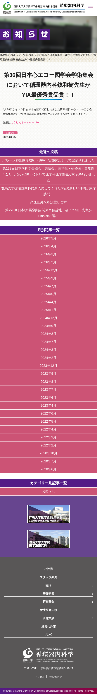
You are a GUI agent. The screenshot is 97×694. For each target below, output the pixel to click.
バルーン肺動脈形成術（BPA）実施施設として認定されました (48, 160)
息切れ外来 (48, 626)
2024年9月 (48, 326)
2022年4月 (48, 429)
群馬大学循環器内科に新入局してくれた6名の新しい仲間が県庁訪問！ (48, 191)
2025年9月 (48, 278)
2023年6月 (48, 397)
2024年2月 (48, 358)
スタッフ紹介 (48, 577)
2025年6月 (48, 294)
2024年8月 (48, 334)
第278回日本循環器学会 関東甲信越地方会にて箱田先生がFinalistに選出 (48, 213)
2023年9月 (48, 373)
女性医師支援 (48, 610)
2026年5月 (48, 238)
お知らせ (10, 132)
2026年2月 (48, 262)
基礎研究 (48, 593)
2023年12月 (48, 366)
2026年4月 (48, 246)
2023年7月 (48, 389)
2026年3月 (48, 254)
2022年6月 (48, 413)
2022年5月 (48, 421)
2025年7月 (48, 286)
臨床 (48, 585)
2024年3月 (48, 350)
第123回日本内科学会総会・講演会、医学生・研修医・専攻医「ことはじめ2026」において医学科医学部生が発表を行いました (48, 174)
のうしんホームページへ (25, 122)
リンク (48, 634)
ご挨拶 (48, 569)
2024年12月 (48, 318)
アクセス (39, 676)
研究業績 (48, 618)
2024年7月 (48, 342)
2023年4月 (48, 405)
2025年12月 (48, 270)
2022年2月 (48, 445)
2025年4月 (48, 302)
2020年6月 (48, 469)
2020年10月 (48, 453)
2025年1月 (48, 310)
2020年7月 (48, 461)
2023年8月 (48, 382)
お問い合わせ (55, 676)
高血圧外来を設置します (48, 202)
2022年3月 (48, 437)
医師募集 (48, 601)
